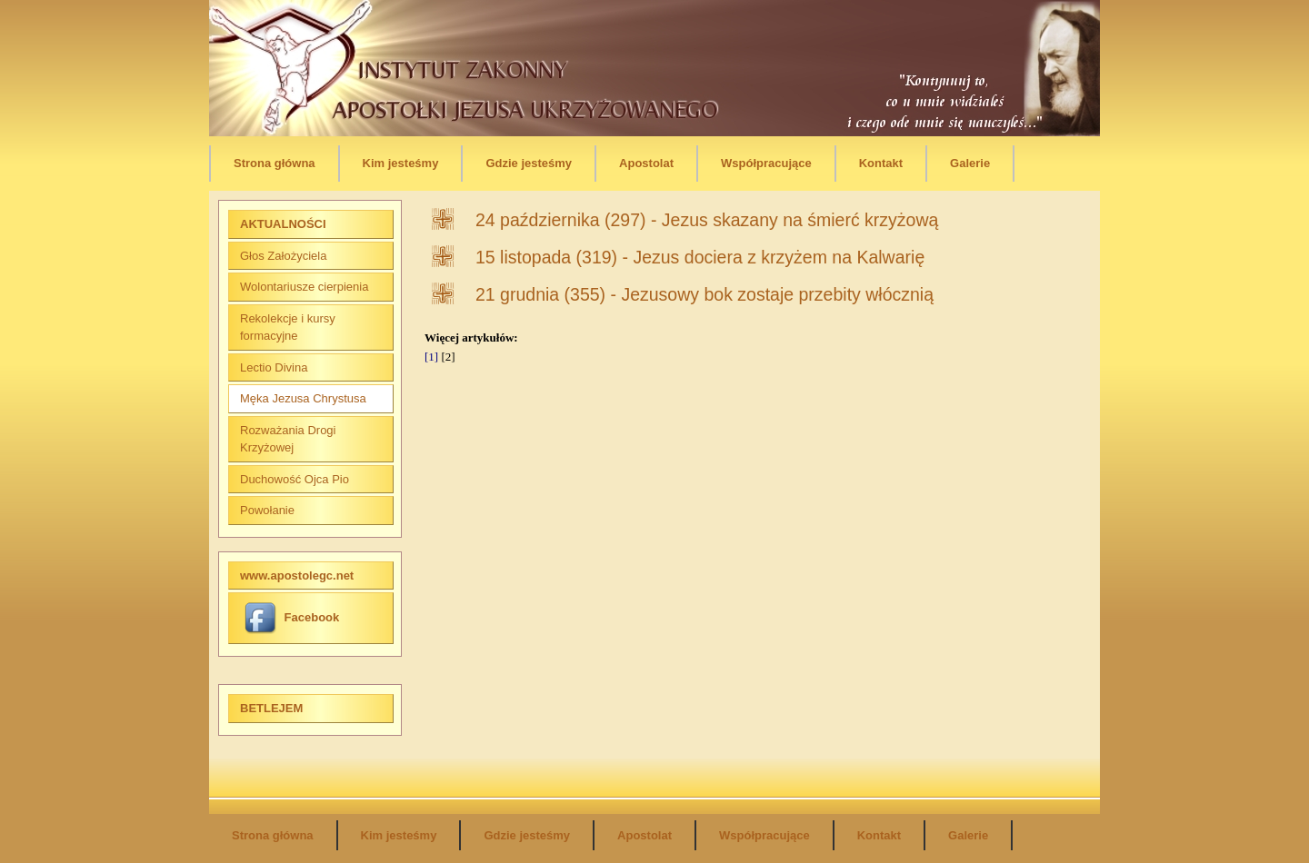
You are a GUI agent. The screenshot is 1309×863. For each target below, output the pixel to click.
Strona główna (274, 163)
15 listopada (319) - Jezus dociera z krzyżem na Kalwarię (699, 257)
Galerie (970, 163)
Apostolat (646, 163)
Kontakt (881, 163)
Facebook (292, 617)
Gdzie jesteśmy (528, 163)
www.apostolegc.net (297, 575)
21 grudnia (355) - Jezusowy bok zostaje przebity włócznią (704, 294)
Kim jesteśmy (401, 163)
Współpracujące (766, 163)
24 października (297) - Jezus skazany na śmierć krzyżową (706, 220)
